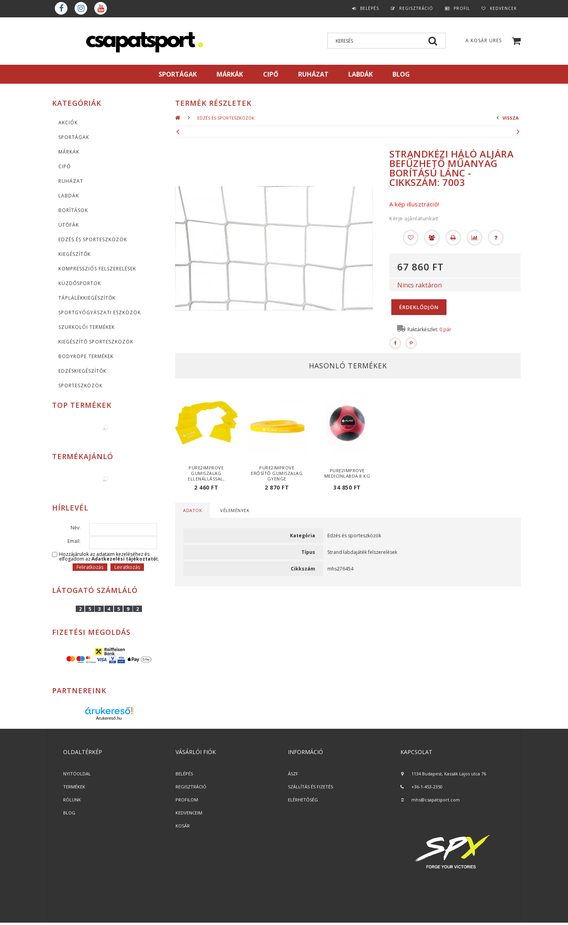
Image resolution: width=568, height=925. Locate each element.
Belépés (369, 8)
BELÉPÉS (184, 774)
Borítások (73, 210)
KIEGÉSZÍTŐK (74, 254)
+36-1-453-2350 (427, 787)
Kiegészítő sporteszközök (95, 341)
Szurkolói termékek (86, 327)
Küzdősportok (79, 283)
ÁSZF (293, 774)
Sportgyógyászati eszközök (99, 312)
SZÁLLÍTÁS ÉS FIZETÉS (310, 787)
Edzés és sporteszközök (92, 239)
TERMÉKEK (74, 787)
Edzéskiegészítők (82, 371)
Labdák (68, 195)
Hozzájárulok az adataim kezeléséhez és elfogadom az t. (109, 556)
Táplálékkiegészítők (87, 298)
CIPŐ (64, 166)
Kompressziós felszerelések (97, 268)
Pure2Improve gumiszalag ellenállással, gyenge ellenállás (206, 476)
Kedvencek (503, 8)
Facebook (61, 8)
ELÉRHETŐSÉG (303, 800)
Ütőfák (68, 224)
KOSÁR (183, 826)
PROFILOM (187, 800)
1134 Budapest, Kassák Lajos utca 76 (448, 774)
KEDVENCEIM (189, 813)
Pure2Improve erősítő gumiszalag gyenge (277, 473)
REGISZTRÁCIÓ (191, 787)
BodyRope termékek (86, 356)
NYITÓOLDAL (77, 774)
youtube (100, 8)
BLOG (69, 813)
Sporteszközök (80, 385)
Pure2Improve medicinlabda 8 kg (347, 473)
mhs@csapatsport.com (435, 800)
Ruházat (70, 181)
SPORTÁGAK (178, 74)
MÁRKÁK (230, 74)
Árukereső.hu (108, 718)
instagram (81, 8)
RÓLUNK (72, 800)
